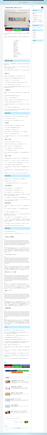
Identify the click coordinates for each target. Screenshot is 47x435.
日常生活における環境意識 (17, 51)
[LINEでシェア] (24, 28)
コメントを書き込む (17, 426)
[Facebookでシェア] (10, 28)
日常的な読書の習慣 (16, 48)
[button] (28, 28)
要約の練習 (15, 44)
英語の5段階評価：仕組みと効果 (37, 19)
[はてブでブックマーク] (15, 28)
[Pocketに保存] (19, 28)
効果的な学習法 (15, 43)
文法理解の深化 (15, 42)
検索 (32, 6)
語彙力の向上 (15, 41)
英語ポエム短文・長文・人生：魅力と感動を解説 (37, 13)
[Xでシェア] (6, 28)
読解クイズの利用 (16, 46)
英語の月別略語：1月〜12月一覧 (37, 15)
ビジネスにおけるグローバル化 (17, 52)
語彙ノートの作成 (16, 45)
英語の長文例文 (15, 50)
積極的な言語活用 (16, 49)
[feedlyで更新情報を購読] (17, 370)
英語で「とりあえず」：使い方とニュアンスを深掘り (37, 17)
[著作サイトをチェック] (15, 370)
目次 (16, 38)
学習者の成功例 (15, 47)
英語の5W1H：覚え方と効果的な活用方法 (37, 22)
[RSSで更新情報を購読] (18, 370)
